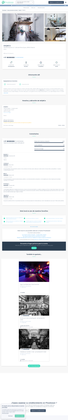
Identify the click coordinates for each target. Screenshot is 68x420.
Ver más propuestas (34, 366)
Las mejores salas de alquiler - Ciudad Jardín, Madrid (34, 234)
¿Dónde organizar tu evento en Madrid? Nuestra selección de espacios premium (34, 222)
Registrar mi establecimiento (56, 2)
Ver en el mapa (7, 112)
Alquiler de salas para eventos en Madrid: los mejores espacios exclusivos (14, 218)
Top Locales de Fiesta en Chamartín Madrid (54, 218)
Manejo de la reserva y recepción (49, 141)
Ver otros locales (34, 226)
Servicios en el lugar (49, 148)
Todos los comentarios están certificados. (14, 143)
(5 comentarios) (19, 57)
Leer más (6, 92)
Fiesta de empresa (41, 7)
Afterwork (33, 7)
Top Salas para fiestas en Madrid (32, 218)
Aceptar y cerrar (19, 415)
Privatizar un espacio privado (21, 5)
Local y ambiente (49, 145)
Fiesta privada (26, 7)
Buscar (34, 248)
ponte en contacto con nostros (41, 239)
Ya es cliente (25, 410)
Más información (5, 413)
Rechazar (10, 415)
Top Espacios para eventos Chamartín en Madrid (34, 236)
